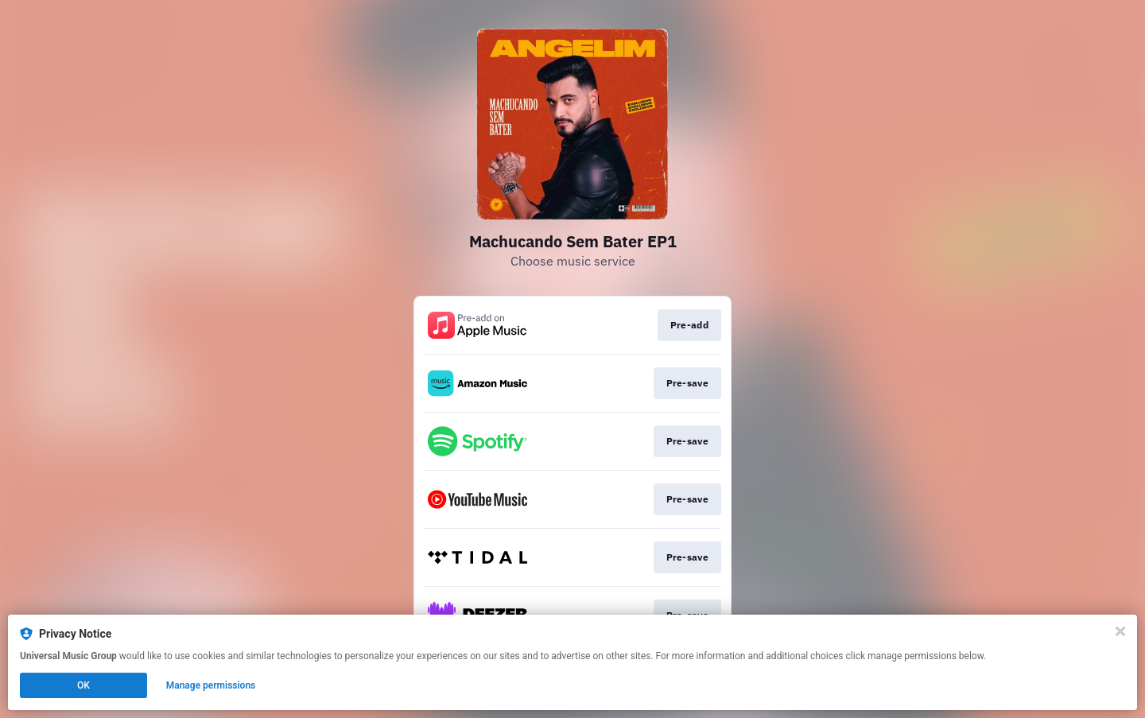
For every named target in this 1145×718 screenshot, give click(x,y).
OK (83, 685)
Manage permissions (211, 685)
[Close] (1120, 631)
